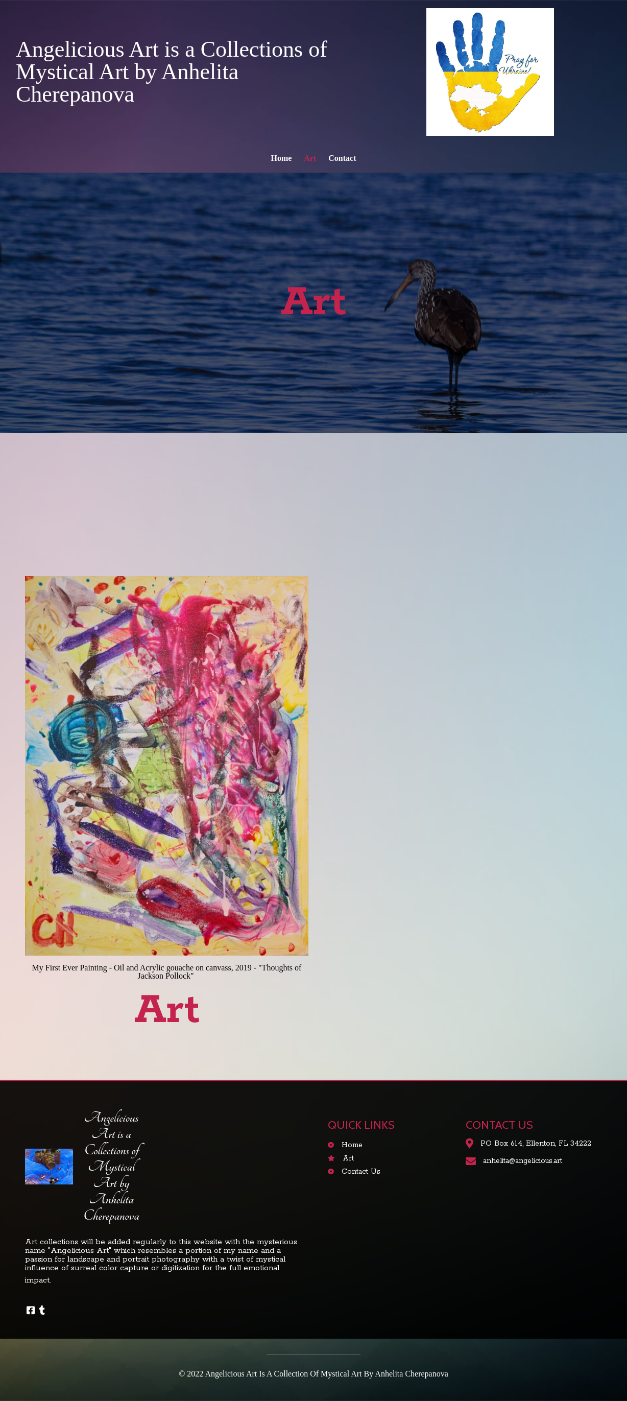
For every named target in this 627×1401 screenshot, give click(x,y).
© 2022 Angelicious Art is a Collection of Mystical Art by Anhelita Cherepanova (313, 1373)
